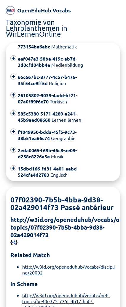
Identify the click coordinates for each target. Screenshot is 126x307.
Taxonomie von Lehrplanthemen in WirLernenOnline (36, 28)
